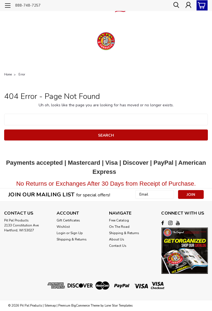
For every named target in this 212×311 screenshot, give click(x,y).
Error (21, 74)
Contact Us (117, 246)
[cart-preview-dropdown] (201, 5)
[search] (176, 5)
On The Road (119, 227)
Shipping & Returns (72, 239)
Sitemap (50, 306)
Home (8, 74)
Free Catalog (119, 220)
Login (61, 233)
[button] (184, 250)
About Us (116, 239)
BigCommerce (80, 306)
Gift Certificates (68, 220)
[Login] (188, 5)
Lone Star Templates (118, 306)
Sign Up (76, 233)
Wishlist (63, 227)
